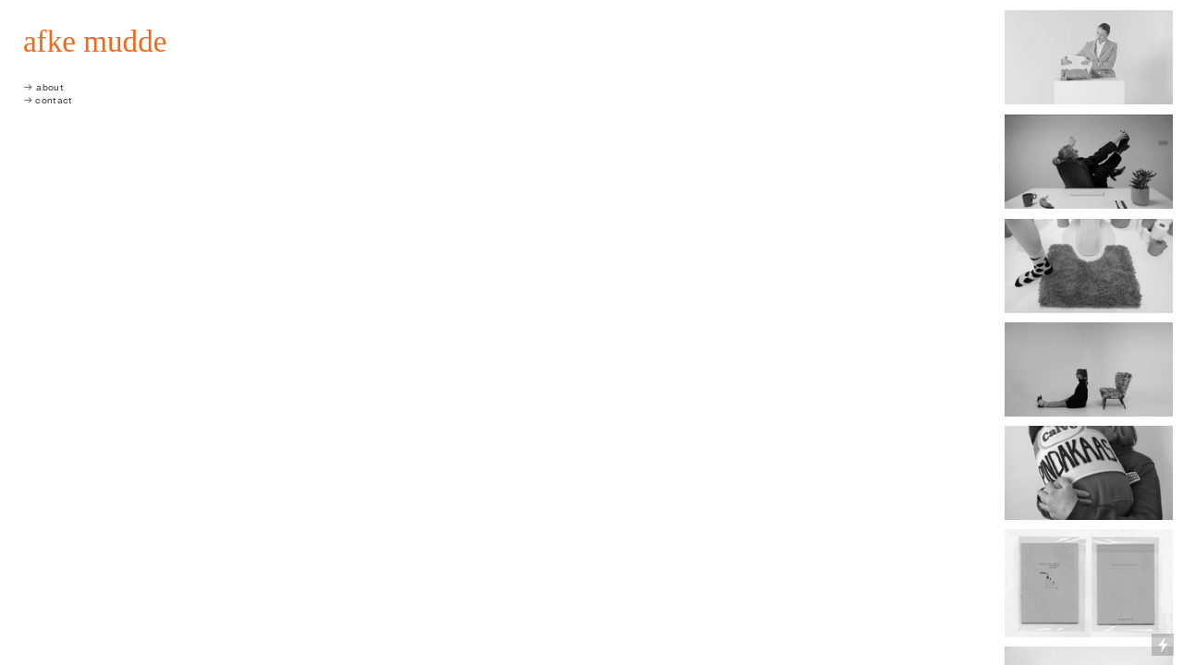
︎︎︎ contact (48, 100)
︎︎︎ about (43, 87)
